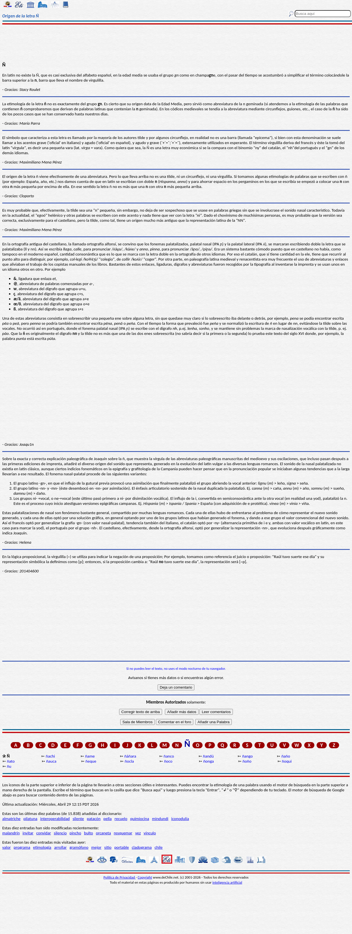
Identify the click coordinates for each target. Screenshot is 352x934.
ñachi (50, 756)
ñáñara (130, 756)
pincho (75, 833)
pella (107, 818)
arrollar (60, 847)
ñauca (51, 761)
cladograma (142, 847)
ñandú (208, 756)
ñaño (285, 756)
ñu (9, 766)
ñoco (168, 761)
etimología (42, 847)
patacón (94, 818)
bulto (88, 833)
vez (138, 833)
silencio (60, 833)
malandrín (11, 833)
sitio (108, 847)
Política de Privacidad (119, 877)
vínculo (150, 833)
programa (22, 847)
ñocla (129, 761)
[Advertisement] (176, 42)
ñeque (90, 761)
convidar (43, 833)
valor (6, 847)
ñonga (208, 761)
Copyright (145, 877)
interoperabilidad (55, 818)
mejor (96, 847)
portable (121, 847)
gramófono (79, 847)
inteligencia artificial (227, 882)
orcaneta (103, 833)
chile (159, 847)
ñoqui (287, 761)
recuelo (121, 818)
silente (78, 818)
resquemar (123, 833)
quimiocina (139, 818)
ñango (247, 756)
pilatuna (30, 818)
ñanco (168, 756)
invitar (27, 833)
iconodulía (180, 818)
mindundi (160, 818)
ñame (90, 756)
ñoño (246, 761)
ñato (11, 761)
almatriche (11, 818)
